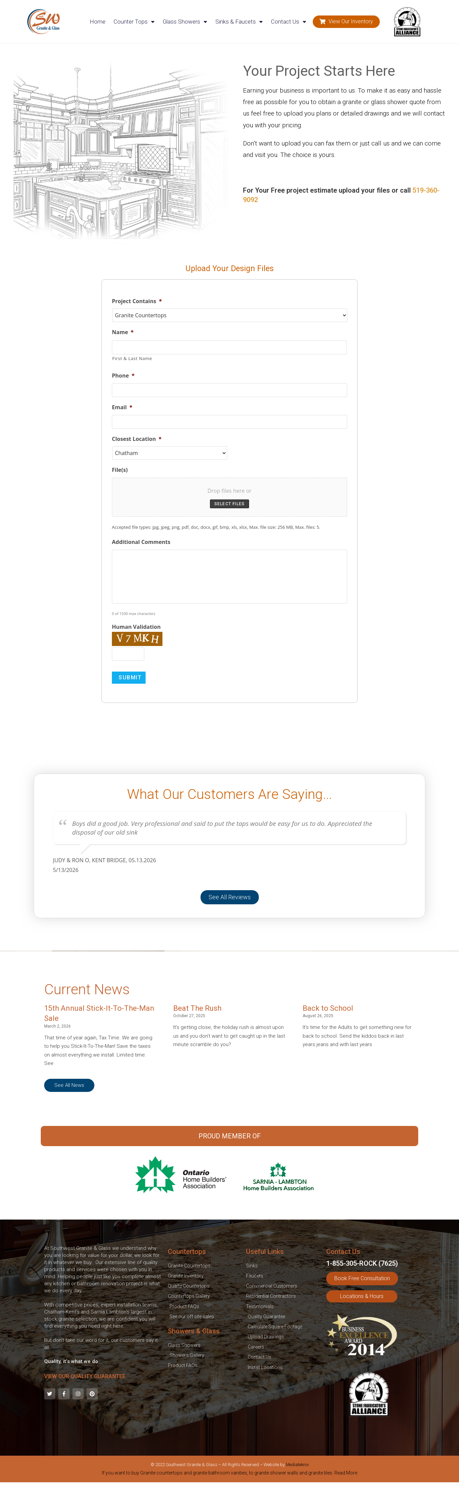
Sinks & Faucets (239, 21)
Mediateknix (297, 1464)
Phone (123, 375)
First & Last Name (132, 358)
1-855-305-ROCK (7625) (362, 1263)
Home (97, 21)
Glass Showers (185, 21)
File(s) (120, 470)
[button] (346, 21)
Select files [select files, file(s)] (229, 503)
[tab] (229, 1474)
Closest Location (136, 439)
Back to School (328, 1008)
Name (123, 332)
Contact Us (288, 21)
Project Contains (137, 301)
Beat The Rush (197, 1008)
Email (122, 407)
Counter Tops (134, 21)
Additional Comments (141, 542)
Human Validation (136, 626)
